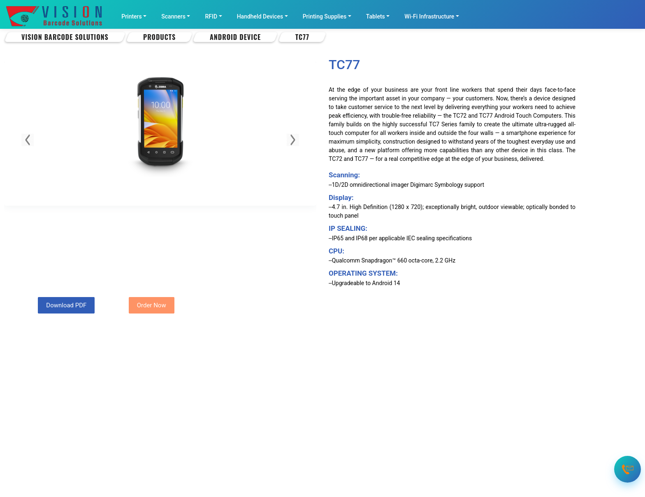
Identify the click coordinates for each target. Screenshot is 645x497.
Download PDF (66, 305)
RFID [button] (211, 16)
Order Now (151, 305)
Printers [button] (131, 16)
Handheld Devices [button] (260, 16)
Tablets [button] (375, 16)
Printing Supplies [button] (325, 16)
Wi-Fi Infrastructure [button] (429, 16)
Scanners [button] (173, 16)
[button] (27, 140)
